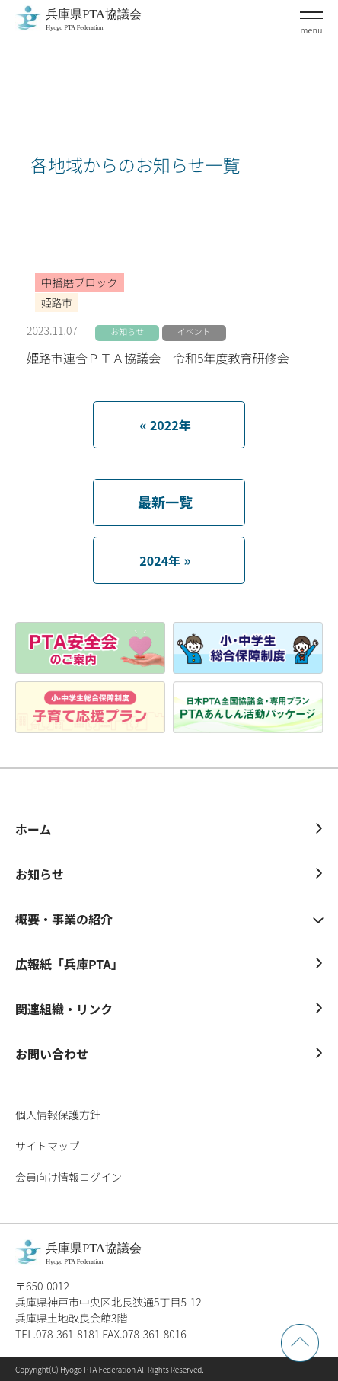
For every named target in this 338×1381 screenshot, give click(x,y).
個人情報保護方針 (57, 1114)
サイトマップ (47, 1145)
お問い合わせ (51, 1054)
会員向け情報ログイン (68, 1177)
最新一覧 (165, 502)
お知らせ (39, 874)
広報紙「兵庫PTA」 (69, 964)
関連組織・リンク (64, 1009)
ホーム (33, 829)
